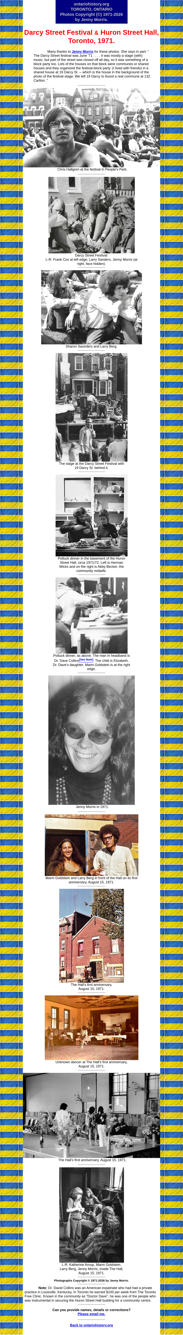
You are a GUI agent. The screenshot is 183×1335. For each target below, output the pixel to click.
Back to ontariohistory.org (91, 1325)
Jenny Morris (82, 51)
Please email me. (91, 1314)
